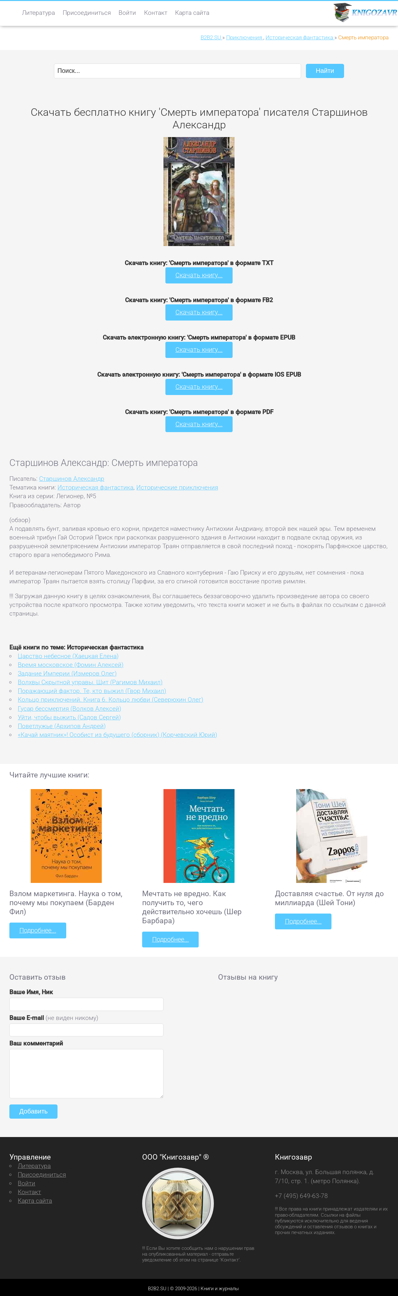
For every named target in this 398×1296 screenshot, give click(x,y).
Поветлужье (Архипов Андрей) (62, 723)
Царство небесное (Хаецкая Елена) (68, 654)
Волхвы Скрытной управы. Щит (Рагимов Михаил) (90, 680)
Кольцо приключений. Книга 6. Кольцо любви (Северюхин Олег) (110, 697)
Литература (38, 12)
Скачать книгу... (199, 275)
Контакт (155, 12)
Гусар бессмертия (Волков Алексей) (69, 706)
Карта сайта (192, 12)
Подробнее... (37, 928)
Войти (127, 12)
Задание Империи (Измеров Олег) (67, 671)
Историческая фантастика (95, 485)
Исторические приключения (177, 485)
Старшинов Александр (71, 476)
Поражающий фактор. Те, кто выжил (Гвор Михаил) (92, 688)
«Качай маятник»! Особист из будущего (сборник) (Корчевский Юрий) (117, 732)
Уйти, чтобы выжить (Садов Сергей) (69, 715)
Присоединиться (87, 12)
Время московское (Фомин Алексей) (70, 662)
